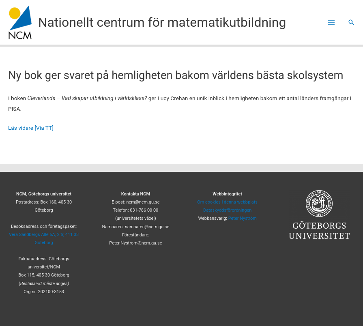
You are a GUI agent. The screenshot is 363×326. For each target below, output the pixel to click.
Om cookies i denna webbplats (227, 202)
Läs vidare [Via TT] (31, 127)
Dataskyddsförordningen (227, 210)
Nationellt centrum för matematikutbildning (162, 22)
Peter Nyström (242, 218)
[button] (351, 22)
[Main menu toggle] (331, 22)
